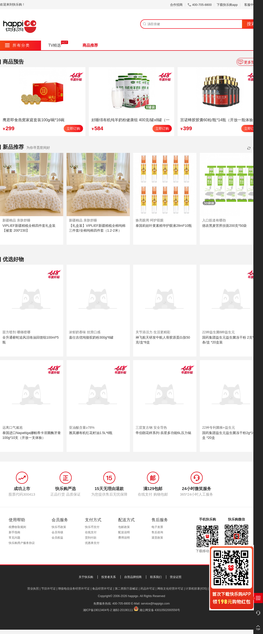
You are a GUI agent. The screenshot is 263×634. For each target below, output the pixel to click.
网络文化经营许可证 (170, 588)
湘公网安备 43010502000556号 (159, 610)
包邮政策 (124, 527)
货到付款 (91, 537)
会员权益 (57, 537)
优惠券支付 (92, 543)
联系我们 (156, 577)
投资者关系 (108, 577)
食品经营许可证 (102, 588)
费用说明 (124, 537)
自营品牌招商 (133, 577)
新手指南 (14, 532)
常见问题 (14, 537)
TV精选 (54, 45)
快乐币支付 (92, 527)
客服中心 (252, 5)
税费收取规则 (17, 527)
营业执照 (33, 588)
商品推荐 (90, 45)
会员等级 (57, 532)
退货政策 (157, 537)
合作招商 (176, 5)
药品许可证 (147, 588)
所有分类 (17, 45)
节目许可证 (48, 588)
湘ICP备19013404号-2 (97, 610)
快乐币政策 (59, 527)
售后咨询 (157, 532)
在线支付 (91, 532)
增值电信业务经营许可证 (74, 588)
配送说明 (124, 532)
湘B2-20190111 (123, 610)
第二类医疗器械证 (126, 588)
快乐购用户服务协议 (22, 543)
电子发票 (157, 527)
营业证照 (175, 577)
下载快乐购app (227, 5)
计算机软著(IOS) (196, 588)
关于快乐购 (86, 577)
